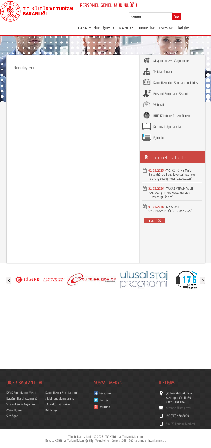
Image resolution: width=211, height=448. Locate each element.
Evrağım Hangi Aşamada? (21, 398)
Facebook (105, 393)
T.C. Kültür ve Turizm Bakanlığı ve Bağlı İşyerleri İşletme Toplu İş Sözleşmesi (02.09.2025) (171, 174)
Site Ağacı (12, 416)
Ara (176, 16)
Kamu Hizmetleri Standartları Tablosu (170, 82)
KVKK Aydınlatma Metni (21, 393)
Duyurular (145, 28)
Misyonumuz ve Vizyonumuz (165, 60)
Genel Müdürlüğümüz (96, 28)
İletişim (183, 28)
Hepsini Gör (154, 220)
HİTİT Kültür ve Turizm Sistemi (166, 115)
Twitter (103, 400)
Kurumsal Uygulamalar (162, 126)
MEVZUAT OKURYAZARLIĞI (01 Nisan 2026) (170, 208)
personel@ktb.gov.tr (178, 408)
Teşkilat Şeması (157, 71)
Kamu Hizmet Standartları (61, 393)
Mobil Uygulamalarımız (59, 398)
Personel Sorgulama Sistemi (165, 93)
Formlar (165, 28)
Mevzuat (126, 28)
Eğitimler (153, 137)
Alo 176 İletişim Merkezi (180, 424)
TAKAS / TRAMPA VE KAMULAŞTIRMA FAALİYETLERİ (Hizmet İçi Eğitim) (170, 192)
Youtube (104, 407)
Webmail (153, 104)
